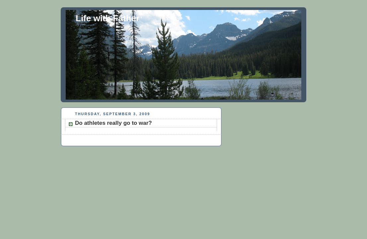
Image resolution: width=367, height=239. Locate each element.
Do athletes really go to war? (113, 123)
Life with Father (107, 18)
